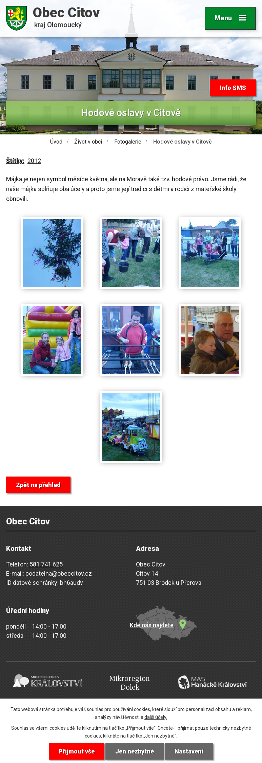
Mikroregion (129, 683)
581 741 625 (46, 564)
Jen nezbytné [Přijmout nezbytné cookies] (134, 751)
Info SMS (233, 87)
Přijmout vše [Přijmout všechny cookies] (77, 751)
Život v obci (88, 141)
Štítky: (15, 160)
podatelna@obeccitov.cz (58, 573)
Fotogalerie (127, 141)
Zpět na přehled (38, 484)
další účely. (155, 717)
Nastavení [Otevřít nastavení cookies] (189, 751)
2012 (34, 160)
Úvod (56, 141)
